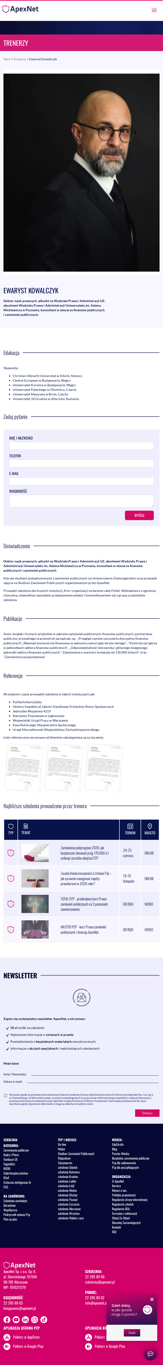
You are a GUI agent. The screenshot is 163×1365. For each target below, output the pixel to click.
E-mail (14, 473)
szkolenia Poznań (67, 1199)
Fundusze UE (10, 1159)
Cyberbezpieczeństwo (15, 1173)
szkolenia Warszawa (69, 1208)
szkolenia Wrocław (69, 1213)
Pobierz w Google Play (28, 1346)
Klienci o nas (119, 1190)
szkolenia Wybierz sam (71, 1217)
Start (6, 59)
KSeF (6, 1177)
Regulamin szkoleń (122, 1204)
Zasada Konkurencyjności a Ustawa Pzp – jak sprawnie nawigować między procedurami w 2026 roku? (86, 878)
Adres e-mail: (13, 1081)
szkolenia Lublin (67, 1181)
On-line (62, 1144)
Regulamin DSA (121, 1208)
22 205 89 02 (94, 1297)
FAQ (114, 1231)
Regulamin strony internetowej (129, 1199)
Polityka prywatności (124, 1194)
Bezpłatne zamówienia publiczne (130, 1158)
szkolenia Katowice (69, 1171)
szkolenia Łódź (66, 1185)
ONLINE (149, 853)
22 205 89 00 (94, 1276)
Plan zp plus (10, 1219)
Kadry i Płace (11, 1154)
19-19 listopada (128, 878)
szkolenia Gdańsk (67, 1167)
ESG (5, 1186)
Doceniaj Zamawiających (126, 1222)
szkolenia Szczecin (68, 1204)
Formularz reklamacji (124, 1213)
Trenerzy (20, 59)
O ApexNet (118, 1181)
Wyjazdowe (64, 1158)
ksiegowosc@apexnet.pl (19, 1308)
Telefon (15, 455)
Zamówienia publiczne (16, 1150)
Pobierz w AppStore (26, 1337)
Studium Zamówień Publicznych (76, 1153)
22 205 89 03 (13, 1303)
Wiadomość (18, 491)
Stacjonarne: (65, 1162)
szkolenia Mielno (67, 1190)
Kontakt (116, 1227)
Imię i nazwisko (21, 438)
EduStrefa (118, 1144)
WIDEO (149, 904)
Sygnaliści (9, 1163)
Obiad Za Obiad (121, 1217)
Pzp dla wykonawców (124, 1162)
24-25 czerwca (128, 852)
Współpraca (10, 1209)
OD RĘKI (128, 904)
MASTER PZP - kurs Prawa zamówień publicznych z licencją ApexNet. (83, 929)
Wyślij (139, 515)
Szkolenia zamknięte (15, 1200)
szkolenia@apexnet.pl (100, 1282)
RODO (6, 1168)
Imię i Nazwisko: (15, 1074)
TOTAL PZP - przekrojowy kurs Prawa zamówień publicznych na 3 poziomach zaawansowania (84, 904)
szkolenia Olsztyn (67, 1194)
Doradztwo (9, 1205)
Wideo (61, 1148)
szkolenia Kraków (68, 1176)
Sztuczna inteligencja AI (17, 1182)
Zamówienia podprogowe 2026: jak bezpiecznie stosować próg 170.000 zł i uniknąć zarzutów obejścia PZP (85, 853)
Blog (114, 1148)
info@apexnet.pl (96, 1303)
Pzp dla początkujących (125, 1167)
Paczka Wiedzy (120, 1153)
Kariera (116, 1185)
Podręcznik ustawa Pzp (16, 1214)
